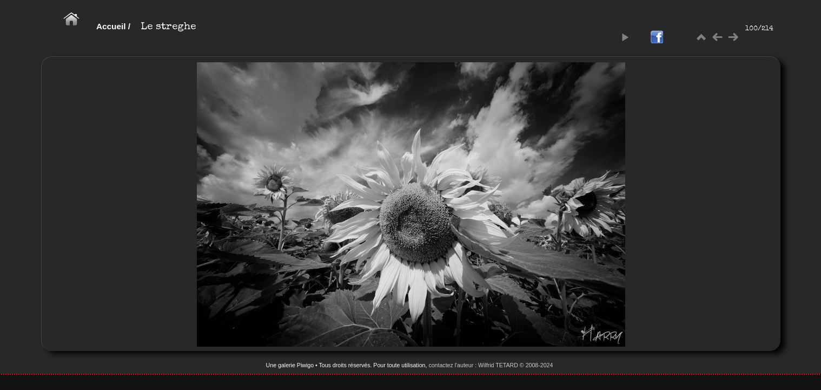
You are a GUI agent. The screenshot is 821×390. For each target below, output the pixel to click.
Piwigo (305, 365)
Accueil (111, 26)
